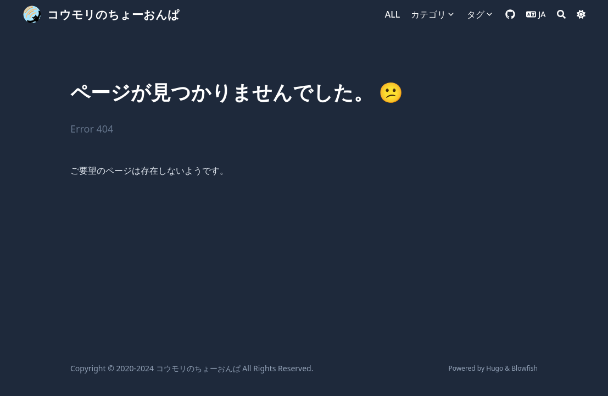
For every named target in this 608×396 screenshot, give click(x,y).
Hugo (494, 368)
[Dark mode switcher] (581, 14)
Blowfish (524, 368)
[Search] (561, 14)
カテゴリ (428, 14)
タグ (475, 14)
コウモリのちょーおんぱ (113, 14)
